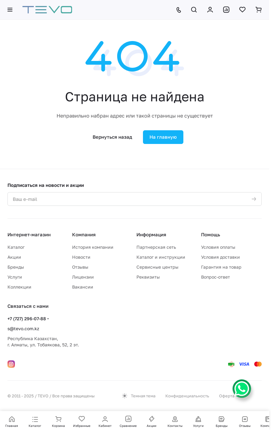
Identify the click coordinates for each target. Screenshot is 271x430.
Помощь (210, 234)
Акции (14, 257)
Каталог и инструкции (160, 257)
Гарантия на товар (221, 267)
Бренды (15, 267)
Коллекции (19, 286)
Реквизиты (148, 277)
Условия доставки (220, 257)
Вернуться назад (112, 137)
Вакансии (82, 286)
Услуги (14, 277)
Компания (84, 234)
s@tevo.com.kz (23, 328)
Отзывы (80, 267)
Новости (81, 257)
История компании (92, 247)
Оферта (226, 395)
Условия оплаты (218, 247)
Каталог (16, 247)
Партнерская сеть (156, 247)
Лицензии (83, 277)
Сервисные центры (157, 267)
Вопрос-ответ (215, 277)
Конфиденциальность (187, 395)
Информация (151, 234)
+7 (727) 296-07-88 (26, 318)
